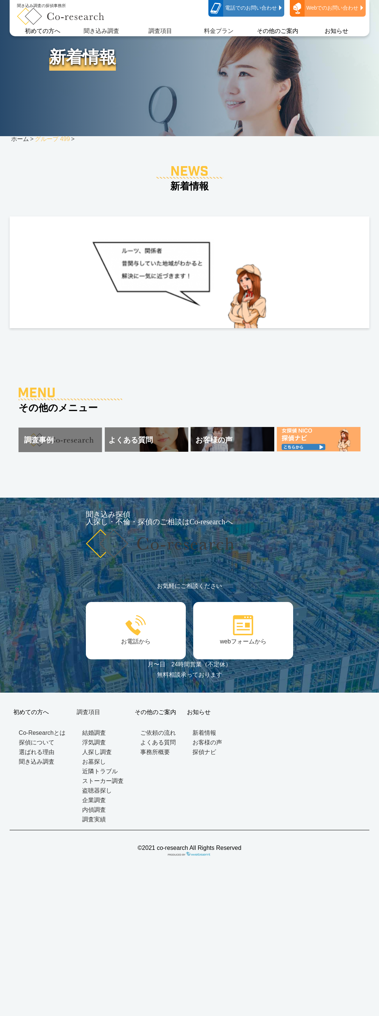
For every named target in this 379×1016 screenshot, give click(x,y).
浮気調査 (94, 742)
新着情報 (204, 733)
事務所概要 (155, 752)
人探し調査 (97, 752)
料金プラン (219, 31)
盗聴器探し (97, 790)
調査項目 (160, 31)
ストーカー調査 (103, 781)
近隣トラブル (100, 771)
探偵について (36, 742)
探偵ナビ (204, 752)
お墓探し (94, 761)
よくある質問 (158, 742)
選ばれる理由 (36, 752)
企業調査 (94, 800)
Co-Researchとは (42, 733)
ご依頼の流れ (158, 733)
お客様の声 (207, 742)
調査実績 (94, 819)
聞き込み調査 (101, 31)
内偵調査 (94, 810)
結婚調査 (94, 733)
